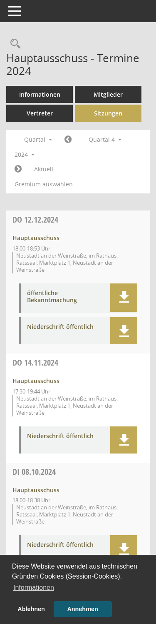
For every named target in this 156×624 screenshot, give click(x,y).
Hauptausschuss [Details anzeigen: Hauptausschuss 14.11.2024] (35, 381)
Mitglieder (108, 94)
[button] (123, 297)
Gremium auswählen (44, 184)
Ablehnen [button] (31, 609)
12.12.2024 (35, 219)
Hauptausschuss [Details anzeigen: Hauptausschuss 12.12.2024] (35, 238)
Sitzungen (108, 113)
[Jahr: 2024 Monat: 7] (68, 139)
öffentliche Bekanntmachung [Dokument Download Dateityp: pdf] (52, 297)
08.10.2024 (34, 471)
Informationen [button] (33, 587)
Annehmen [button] (82, 609)
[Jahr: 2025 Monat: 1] (18, 169)
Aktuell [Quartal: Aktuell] (43, 169)
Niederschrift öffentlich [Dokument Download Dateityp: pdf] (60, 327)
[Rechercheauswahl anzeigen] (13, 44)
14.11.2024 (35, 362)
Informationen (39, 94)
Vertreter (40, 113)
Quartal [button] (38, 139)
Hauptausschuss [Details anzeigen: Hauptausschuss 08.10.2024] (35, 490)
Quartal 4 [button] (105, 139)
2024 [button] (25, 154)
